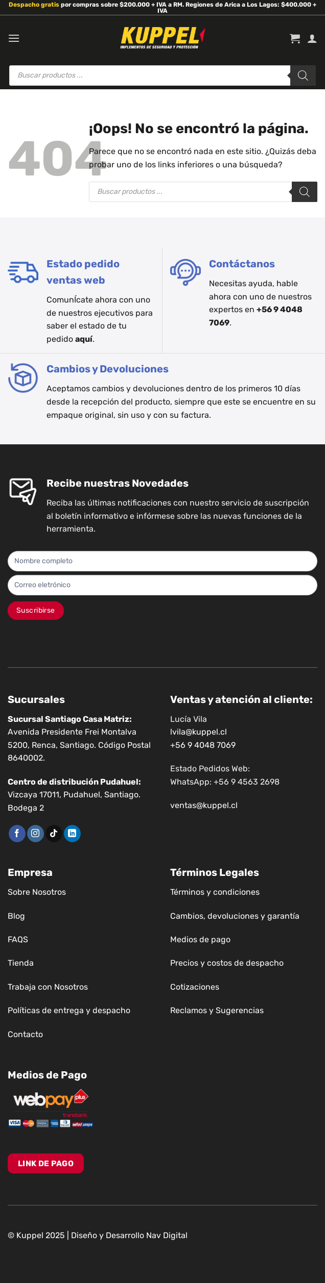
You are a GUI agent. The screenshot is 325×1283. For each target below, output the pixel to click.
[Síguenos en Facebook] (17, 833)
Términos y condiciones (215, 892)
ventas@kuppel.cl (204, 805)
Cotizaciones (194, 987)
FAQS (18, 939)
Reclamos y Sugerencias (217, 1010)
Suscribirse (35, 610)
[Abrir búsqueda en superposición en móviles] (162, 75)
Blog (16, 916)
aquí (83, 339)
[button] (14, 38)
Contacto (25, 1034)
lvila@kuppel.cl (198, 732)
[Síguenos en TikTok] (53, 833)
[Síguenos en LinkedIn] (72, 833)
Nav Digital (167, 1235)
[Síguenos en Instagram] (35, 833)
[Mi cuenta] (312, 38)
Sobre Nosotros (37, 892)
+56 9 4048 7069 (203, 745)
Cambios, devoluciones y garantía (234, 916)
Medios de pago (200, 939)
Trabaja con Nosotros (48, 987)
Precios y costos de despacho (227, 963)
